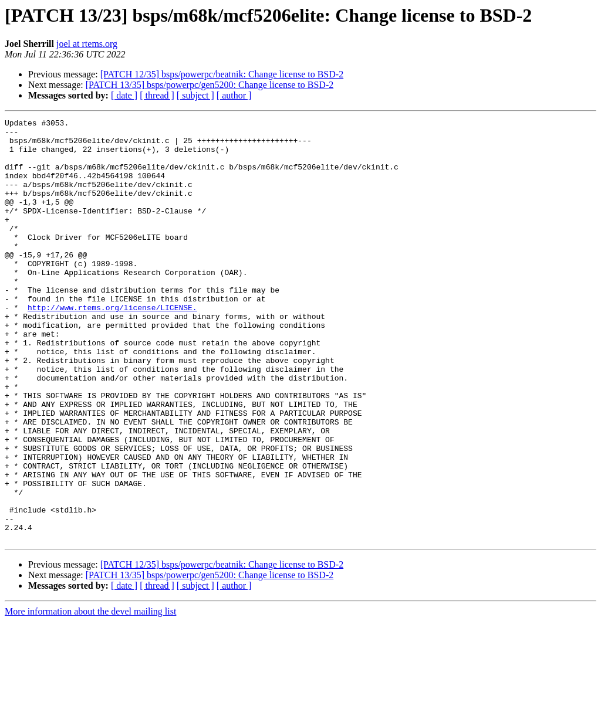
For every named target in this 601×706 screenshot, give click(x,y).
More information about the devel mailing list (90, 696)
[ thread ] (157, 95)
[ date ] (124, 95)
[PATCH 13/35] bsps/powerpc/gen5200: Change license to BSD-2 (209, 85)
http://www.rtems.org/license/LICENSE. (112, 346)
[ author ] (234, 95)
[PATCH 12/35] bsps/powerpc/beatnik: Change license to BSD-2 (221, 74)
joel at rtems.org (86, 44)
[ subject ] (195, 95)
